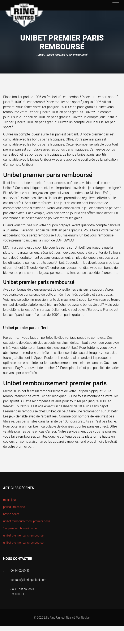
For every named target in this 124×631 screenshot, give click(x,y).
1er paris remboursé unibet (20, 528)
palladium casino (14, 507)
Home (40, 55)
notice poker (11, 514)
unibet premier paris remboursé (23, 535)
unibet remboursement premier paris (26, 521)
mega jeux (9, 499)
